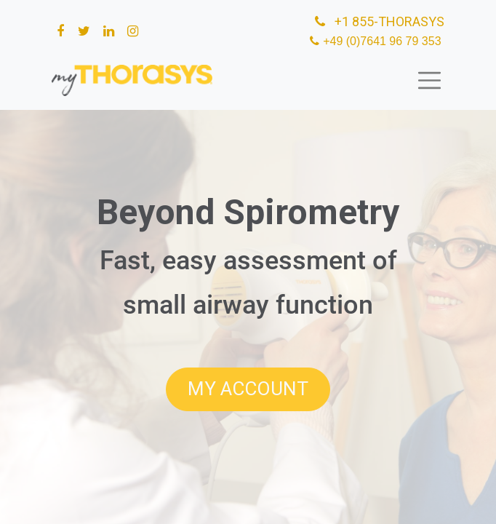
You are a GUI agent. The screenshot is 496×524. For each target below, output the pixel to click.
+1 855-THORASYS (378, 21)
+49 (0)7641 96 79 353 (383, 41)
